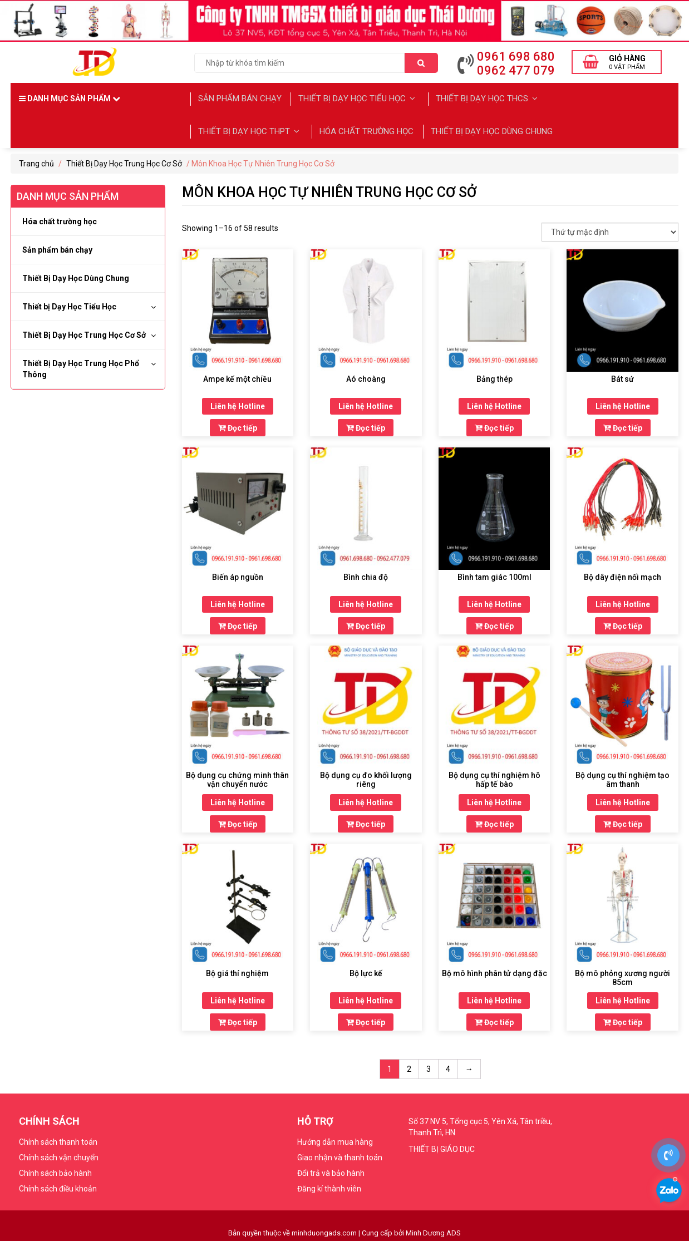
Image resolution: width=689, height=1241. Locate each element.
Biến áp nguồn (237, 573)
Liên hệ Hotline (237, 402)
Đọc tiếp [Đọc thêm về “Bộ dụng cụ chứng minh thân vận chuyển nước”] (237, 820)
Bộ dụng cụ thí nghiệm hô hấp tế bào (494, 776)
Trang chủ (36, 160)
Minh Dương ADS (433, 1229)
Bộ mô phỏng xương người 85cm (622, 974)
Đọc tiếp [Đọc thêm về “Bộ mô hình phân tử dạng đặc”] (494, 1019)
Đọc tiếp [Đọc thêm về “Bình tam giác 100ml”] (494, 622)
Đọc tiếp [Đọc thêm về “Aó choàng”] (365, 424)
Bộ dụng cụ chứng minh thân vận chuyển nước (237, 776)
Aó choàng (366, 375)
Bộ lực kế (366, 970)
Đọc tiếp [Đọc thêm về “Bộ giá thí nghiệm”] (237, 1019)
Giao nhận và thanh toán (339, 1154)
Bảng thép (494, 375)
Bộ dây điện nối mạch (622, 573)
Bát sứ (622, 375)
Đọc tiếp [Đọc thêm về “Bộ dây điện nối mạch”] (622, 622)
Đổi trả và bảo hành (331, 1169)
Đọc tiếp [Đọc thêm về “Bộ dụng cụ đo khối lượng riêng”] (365, 820)
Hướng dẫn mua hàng (335, 1138)
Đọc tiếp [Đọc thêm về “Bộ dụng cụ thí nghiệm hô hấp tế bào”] (494, 820)
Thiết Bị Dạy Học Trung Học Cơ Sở (124, 160)
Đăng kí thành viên (329, 1185)
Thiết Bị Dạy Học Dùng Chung (491, 129)
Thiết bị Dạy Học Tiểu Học (358, 98)
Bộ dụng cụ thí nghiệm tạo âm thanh (622, 776)
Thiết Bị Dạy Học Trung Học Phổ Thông (80, 365)
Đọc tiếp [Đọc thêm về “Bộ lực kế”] (365, 1019)
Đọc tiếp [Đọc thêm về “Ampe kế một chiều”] (237, 424)
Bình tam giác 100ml (494, 573)
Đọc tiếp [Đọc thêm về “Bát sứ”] (622, 424)
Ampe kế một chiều (237, 375)
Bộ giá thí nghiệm (237, 970)
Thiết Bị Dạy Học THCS (486, 98)
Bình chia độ (365, 573)
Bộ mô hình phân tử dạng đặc (494, 970)
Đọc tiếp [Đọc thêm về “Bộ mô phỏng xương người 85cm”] (622, 1019)
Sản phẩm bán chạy (240, 98)
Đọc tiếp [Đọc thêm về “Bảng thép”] (494, 424)
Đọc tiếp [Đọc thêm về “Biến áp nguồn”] (237, 622)
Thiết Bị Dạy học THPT (249, 129)
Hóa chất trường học (365, 129)
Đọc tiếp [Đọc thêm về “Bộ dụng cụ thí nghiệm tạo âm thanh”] (622, 820)
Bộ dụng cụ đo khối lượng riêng (366, 776)
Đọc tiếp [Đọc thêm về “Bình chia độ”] (365, 622)
